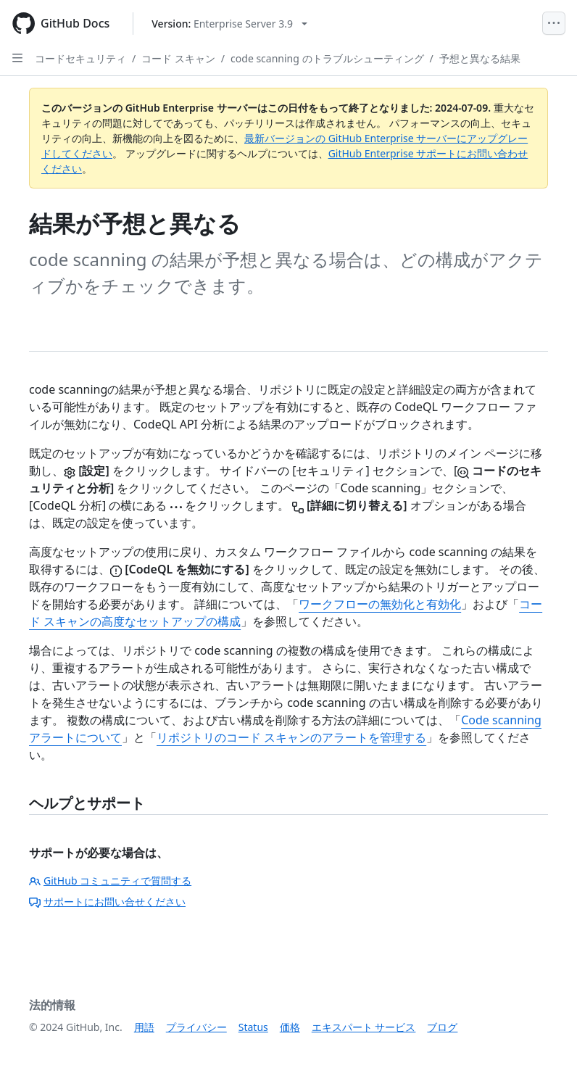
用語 (144, 1027)
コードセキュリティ (80, 58)
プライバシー (196, 1027)
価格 (290, 1027)
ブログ (442, 1027)
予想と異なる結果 (479, 58)
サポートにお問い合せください (107, 901)
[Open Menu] (553, 23)
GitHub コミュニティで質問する (110, 880)
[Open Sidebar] (17, 58)
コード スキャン (178, 58)
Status (253, 1027)
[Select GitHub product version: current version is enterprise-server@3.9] (229, 23)
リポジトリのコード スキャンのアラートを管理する (291, 737)
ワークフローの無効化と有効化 (380, 604)
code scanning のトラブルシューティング (327, 58)
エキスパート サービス (364, 1027)
